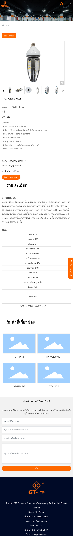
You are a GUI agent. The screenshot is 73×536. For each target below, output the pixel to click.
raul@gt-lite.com (39, 534)
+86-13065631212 (17, 161)
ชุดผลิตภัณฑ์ (9, 36)
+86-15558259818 (39, 517)
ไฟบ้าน (15, 171)
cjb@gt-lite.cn (14, 165)
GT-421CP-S (19, 386)
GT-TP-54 (19, 357)
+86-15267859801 (39, 530)
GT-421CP (54, 386)
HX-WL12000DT (54, 357)
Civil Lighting (18, 107)
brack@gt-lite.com (39, 521)
